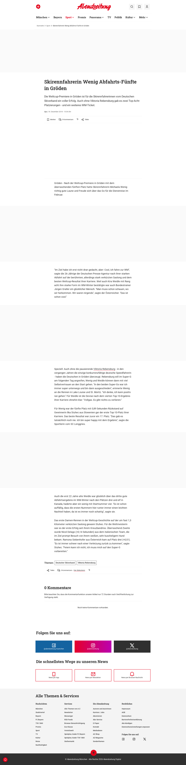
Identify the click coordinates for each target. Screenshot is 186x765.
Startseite (40, 26)
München (39, 709)
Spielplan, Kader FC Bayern (74, 734)
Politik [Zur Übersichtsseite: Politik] (118, 17)
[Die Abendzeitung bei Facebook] (53, 647)
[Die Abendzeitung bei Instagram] (93, 647)
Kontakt (96, 727)
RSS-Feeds (68, 720)
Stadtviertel (40, 712)
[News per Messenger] (53, 675)
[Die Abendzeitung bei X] (132, 647)
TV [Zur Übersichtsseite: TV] (109, 17)
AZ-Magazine (98, 738)
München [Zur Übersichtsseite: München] (41, 17)
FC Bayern (39, 720)
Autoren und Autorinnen (102, 709)
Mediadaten (97, 730)
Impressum (126, 709)
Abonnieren (97, 716)
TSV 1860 (39, 723)
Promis (38, 727)
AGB (123, 712)
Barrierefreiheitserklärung (132, 720)
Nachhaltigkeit (41, 745)
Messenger (68, 716)
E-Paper (96, 723)
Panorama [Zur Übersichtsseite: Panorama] (95, 17)
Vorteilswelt (69, 730)
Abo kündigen (127, 723)
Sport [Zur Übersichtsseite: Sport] (68, 17)
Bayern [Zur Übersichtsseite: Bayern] (58, 17)
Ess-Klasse (68, 727)
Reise (38, 741)
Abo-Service (97, 720)
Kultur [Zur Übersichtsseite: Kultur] (129, 17)
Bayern (38, 716)
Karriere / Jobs (98, 712)
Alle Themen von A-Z (72, 709)
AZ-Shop (96, 734)
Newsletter (68, 712)
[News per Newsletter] (93, 675)
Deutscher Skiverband (65, 563)
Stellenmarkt (69, 741)
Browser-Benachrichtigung (74, 723)
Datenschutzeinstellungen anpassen (136, 727)
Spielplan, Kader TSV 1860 (74, 738)
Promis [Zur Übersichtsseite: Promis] (82, 17)
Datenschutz (126, 716)
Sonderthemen (98, 741)
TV (37, 734)
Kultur (38, 738)
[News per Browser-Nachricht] (132, 675)
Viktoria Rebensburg (104, 369)
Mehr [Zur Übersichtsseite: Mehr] (142, 17)
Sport (48, 26)
